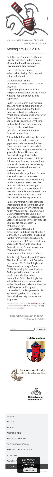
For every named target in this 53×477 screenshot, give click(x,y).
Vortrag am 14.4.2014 (35, 43)
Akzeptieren (30, 470)
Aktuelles (27, 306)
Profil (11, 427)
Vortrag (41, 306)
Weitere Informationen (30, 466)
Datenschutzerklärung (20, 450)
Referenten (14, 433)
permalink (20, 308)
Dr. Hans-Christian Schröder (35, 303)
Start (10, 422)
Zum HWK (12, 455)
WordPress (43, 471)
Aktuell (12, 416)
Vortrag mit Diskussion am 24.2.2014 (25, 40)
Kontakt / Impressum (18, 444)
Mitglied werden (16, 439)
